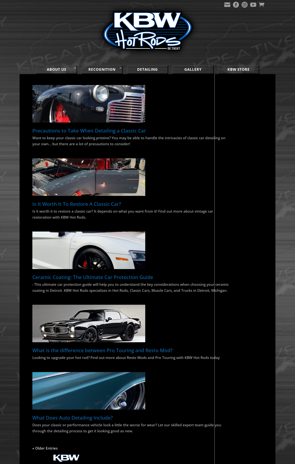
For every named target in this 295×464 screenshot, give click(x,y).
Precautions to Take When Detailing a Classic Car (89, 130)
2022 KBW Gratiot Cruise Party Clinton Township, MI (240, 270)
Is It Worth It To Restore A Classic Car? (76, 203)
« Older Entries (44, 457)
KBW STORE (238, 69)
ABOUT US (56, 69)
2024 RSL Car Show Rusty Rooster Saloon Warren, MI (240, 206)
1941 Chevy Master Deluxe (241, 179)
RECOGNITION (102, 69)
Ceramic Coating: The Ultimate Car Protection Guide (92, 276)
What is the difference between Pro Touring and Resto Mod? (102, 354)
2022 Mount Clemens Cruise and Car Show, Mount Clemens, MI (237, 289)
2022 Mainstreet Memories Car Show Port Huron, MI (240, 251)
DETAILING (147, 69)
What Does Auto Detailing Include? (72, 427)
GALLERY (193, 69)
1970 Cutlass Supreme (238, 219)
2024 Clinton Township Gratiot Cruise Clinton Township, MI (238, 232)
